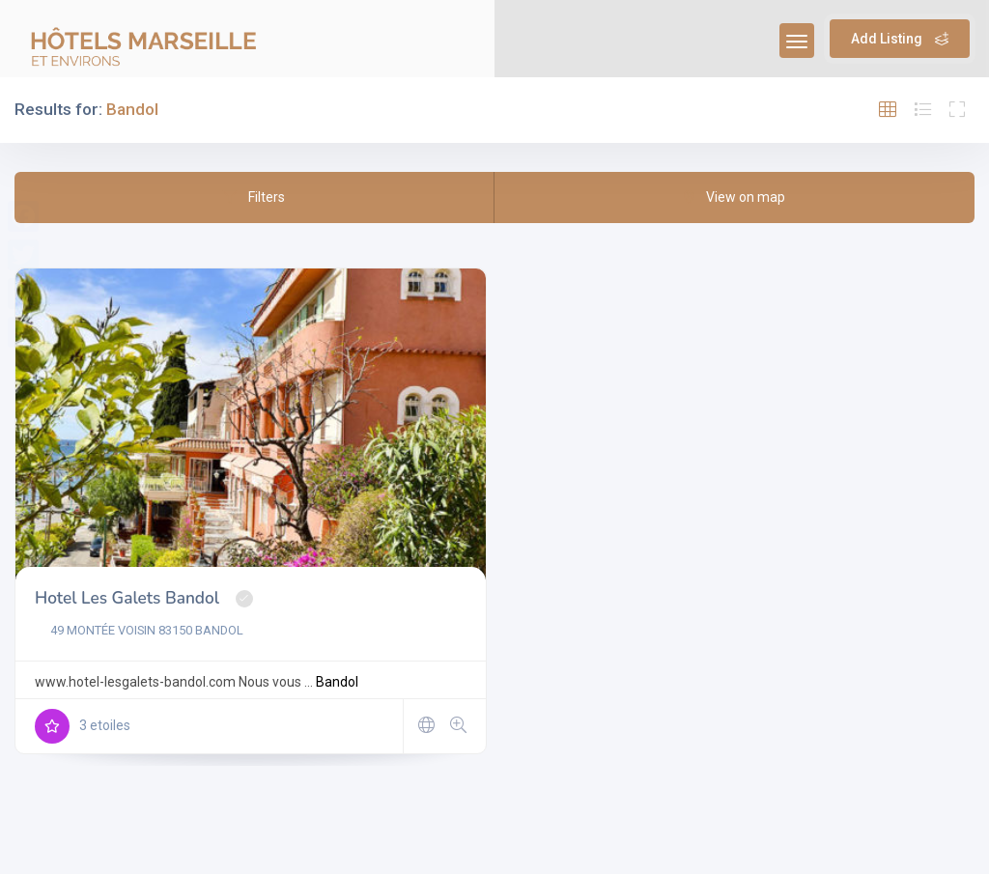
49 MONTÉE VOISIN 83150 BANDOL (139, 630)
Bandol (337, 682)
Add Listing (899, 38)
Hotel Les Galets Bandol (127, 598)
